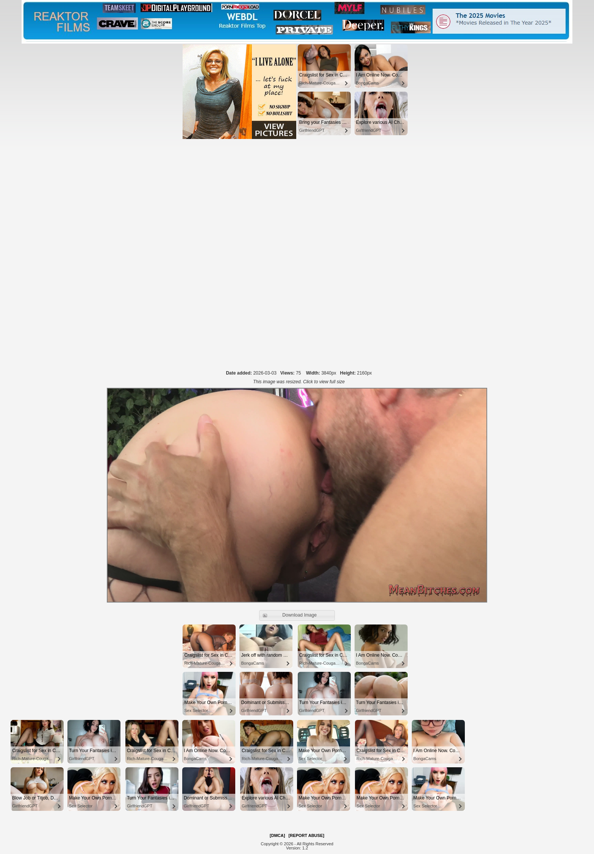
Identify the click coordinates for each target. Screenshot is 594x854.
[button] (297, 615)
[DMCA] (277, 835)
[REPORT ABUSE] (306, 835)
